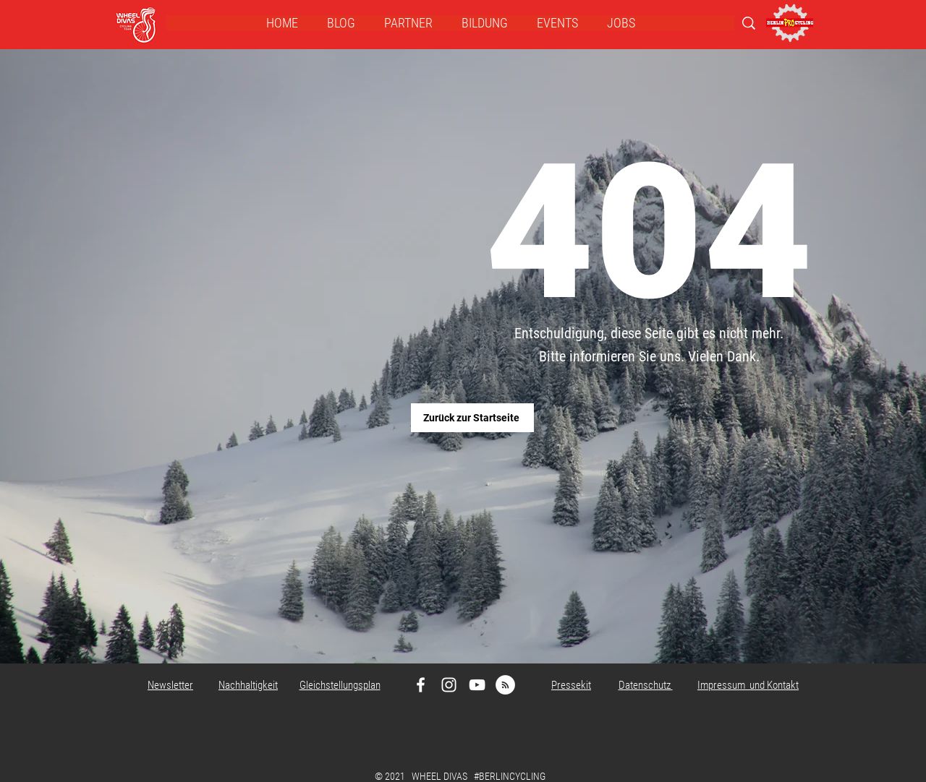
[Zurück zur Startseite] (472, 417)
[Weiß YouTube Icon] (477, 685)
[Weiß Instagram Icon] (449, 685)
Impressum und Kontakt (748, 685)
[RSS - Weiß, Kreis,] (505, 685)
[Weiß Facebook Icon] (420, 685)
